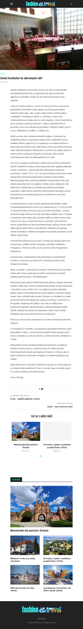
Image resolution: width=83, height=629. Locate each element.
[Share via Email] (42, 389)
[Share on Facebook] (39, 389)
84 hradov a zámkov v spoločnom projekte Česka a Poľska (57, 446)
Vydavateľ (41, 618)
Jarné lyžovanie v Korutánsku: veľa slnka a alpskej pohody (57, 589)
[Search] (71, 4)
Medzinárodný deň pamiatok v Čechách (26, 446)
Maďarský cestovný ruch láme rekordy (22, 589)
